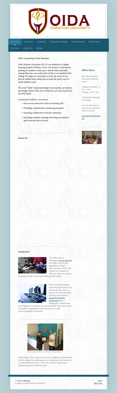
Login (100, 381)
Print (18, 381)
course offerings (65, 260)
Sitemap (26, 381)
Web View (98, 383)
